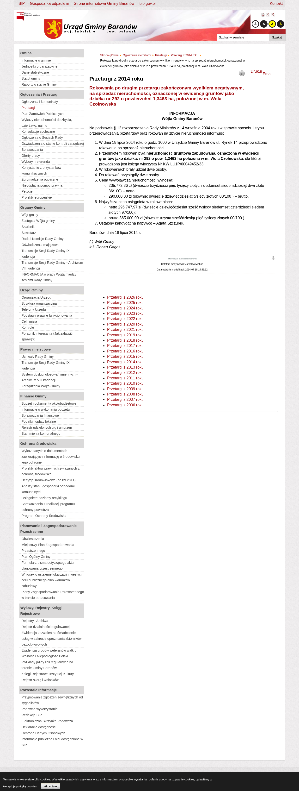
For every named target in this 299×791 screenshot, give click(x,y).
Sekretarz (29, 233)
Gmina (26, 53)
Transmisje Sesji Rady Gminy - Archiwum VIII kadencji (52, 265)
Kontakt (276, 3)
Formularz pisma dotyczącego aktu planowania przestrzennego (48, 565)
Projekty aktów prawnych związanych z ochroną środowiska (51, 471)
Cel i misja (29, 321)
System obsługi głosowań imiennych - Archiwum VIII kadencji (50, 377)
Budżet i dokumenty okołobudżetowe (49, 403)
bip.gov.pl (148, 3)
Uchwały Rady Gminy (38, 356)
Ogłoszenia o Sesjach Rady (42, 137)
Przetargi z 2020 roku (125, 324)
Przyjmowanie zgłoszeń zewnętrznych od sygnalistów (52, 700)
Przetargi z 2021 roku (125, 329)
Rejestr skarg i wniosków (40, 680)
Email (267, 74)
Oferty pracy (31, 155)
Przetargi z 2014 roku (125, 362)
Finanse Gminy (33, 396)
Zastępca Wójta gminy (38, 221)
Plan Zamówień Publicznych (43, 114)
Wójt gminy (30, 215)
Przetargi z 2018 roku (125, 340)
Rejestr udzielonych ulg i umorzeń (47, 427)
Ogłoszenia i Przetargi (39, 94)
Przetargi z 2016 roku (125, 351)
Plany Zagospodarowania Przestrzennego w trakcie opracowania (53, 595)
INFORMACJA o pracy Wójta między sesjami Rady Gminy (49, 277)
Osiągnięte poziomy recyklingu (44, 498)
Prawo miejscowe (35, 349)
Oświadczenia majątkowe (41, 245)
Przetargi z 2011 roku (125, 378)
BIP (22, 3)
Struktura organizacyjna (39, 303)
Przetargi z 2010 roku (125, 383)
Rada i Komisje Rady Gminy (43, 239)
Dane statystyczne (35, 72)
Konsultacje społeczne (38, 131)
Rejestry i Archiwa (35, 621)
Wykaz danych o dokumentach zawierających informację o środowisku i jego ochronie (51, 456)
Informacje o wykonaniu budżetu (46, 409)
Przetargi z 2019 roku (125, 335)
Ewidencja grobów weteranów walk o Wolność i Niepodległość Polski (49, 653)
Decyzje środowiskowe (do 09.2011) (49, 480)
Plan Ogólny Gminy (36, 557)
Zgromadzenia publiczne (40, 179)
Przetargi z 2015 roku (125, 356)
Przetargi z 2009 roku (125, 389)
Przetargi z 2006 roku (125, 405)
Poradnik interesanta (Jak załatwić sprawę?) (47, 336)
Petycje (27, 191)
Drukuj (256, 71)
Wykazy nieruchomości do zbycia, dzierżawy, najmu (47, 122)
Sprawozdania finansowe (40, 415)
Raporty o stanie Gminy (39, 84)
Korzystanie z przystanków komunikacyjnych (41, 170)
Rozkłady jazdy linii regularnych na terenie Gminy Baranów (47, 665)
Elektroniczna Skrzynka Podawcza (47, 721)
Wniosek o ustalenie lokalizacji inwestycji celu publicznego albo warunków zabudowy (52, 580)
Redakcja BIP (32, 715)
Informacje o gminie (36, 60)
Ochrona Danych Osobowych (43, 733)
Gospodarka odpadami (49, 3)
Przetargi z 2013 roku (125, 367)
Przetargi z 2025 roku (125, 303)
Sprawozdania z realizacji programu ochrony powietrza (48, 507)
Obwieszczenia (33, 539)
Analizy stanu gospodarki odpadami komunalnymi (48, 489)
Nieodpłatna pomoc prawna (42, 185)
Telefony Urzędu (34, 309)
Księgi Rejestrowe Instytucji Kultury (48, 674)
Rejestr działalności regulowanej (46, 627)
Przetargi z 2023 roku (125, 313)
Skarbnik (28, 227)
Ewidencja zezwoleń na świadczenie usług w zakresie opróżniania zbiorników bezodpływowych (52, 638)
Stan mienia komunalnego (41, 433)
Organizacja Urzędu (36, 297)
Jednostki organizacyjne (39, 66)
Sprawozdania (32, 149)
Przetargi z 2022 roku (125, 319)
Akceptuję (50, 786)
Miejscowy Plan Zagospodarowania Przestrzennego (48, 547)
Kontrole (28, 327)
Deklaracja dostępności (39, 727)
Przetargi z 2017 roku (125, 346)
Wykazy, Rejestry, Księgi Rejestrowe (41, 610)
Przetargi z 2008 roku (125, 394)
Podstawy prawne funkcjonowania (47, 315)
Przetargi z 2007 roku (125, 399)
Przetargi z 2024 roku (125, 308)
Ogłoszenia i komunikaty (40, 102)
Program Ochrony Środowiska (44, 516)
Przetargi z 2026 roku (125, 297)
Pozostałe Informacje (38, 690)
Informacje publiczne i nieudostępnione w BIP (52, 742)
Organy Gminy (33, 207)
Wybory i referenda (36, 161)
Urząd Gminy (31, 290)
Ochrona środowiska (38, 443)
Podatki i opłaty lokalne (39, 421)
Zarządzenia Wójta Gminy (41, 386)
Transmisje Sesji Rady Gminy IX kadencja (46, 253)
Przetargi (28, 108)
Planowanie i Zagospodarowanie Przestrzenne (48, 529)
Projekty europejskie (37, 197)
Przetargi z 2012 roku (125, 372)
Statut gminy (31, 78)
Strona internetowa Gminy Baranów (104, 3)
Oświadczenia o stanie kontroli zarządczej (53, 143)
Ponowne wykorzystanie (40, 709)
